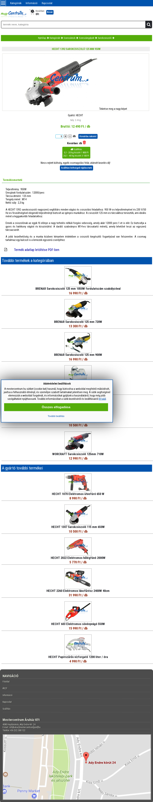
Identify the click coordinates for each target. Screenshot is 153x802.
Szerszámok (69, 38)
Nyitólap (42, 38)
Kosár (50, 12)
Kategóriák (15, 3)
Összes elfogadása (56, 407)
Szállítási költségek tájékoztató (76, 168)
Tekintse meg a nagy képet (113, 108)
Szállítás (6, 709)
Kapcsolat (47, 3)
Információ (32, 3)
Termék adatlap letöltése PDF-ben (36, 250)
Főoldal (6, 681)
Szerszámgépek (86, 38)
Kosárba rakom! (87, 136)
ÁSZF (5, 688)
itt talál (102, 398)
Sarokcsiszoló (105, 38)
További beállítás (56, 416)
